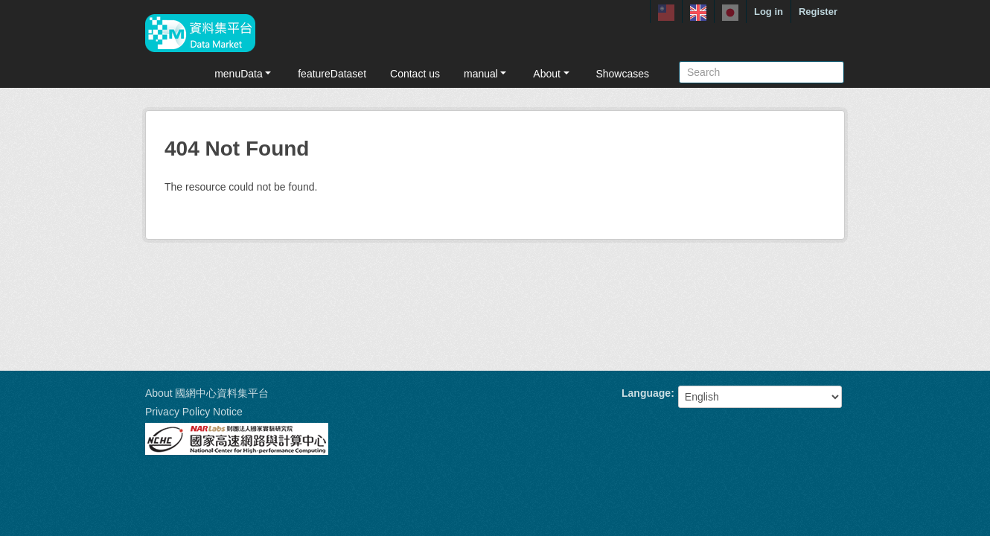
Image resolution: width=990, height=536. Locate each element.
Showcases (622, 74)
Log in (768, 11)
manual (486, 74)
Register (818, 11)
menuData (244, 74)
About (552, 74)
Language (646, 393)
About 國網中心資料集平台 (207, 393)
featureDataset (332, 74)
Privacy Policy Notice (194, 412)
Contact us (415, 74)
